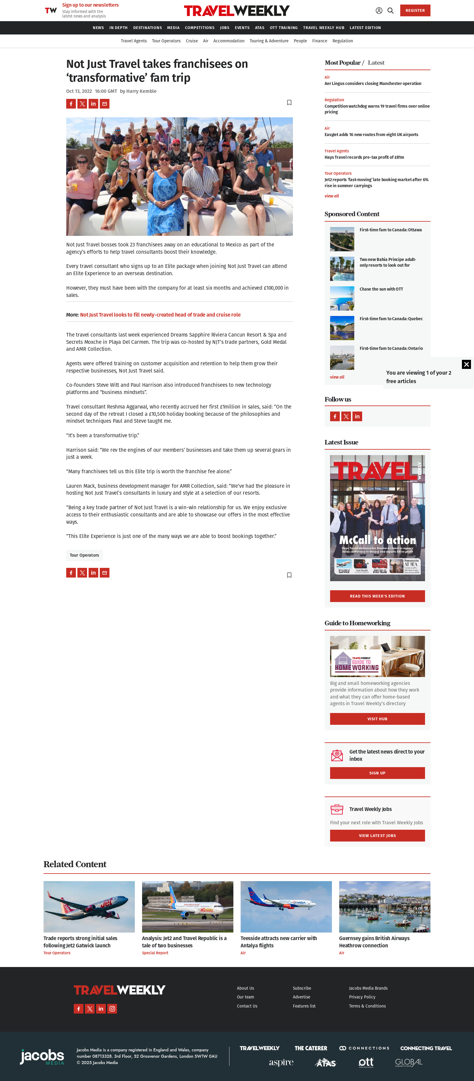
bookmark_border (289, 102)
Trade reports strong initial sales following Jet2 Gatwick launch (80, 942)
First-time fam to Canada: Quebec (391, 318)
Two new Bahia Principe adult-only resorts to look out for (388, 262)
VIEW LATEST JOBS (377, 835)
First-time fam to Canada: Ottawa (391, 230)
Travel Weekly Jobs (370, 809)
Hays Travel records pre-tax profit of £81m (364, 157)
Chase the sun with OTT (381, 289)
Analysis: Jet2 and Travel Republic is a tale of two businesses (184, 942)
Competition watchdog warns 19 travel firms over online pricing (377, 109)
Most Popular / (344, 63)
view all (332, 196)
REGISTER (415, 10)
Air (327, 77)
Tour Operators (84, 555)
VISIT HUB (378, 719)
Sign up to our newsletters (90, 5)
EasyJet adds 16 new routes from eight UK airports (371, 134)
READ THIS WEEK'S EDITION (377, 596)
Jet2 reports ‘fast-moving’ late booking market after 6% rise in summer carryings (377, 182)
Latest (376, 63)
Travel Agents (337, 151)
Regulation (334, 100)
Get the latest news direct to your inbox (387, 755)
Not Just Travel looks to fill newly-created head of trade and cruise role (160, 315)
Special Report (155, 953)
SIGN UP (377, 773)
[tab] (346, 63)
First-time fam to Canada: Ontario (391, 348)
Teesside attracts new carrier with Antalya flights (279, 942)
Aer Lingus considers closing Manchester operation (373, 83)
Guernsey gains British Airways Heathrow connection (374, 942)
